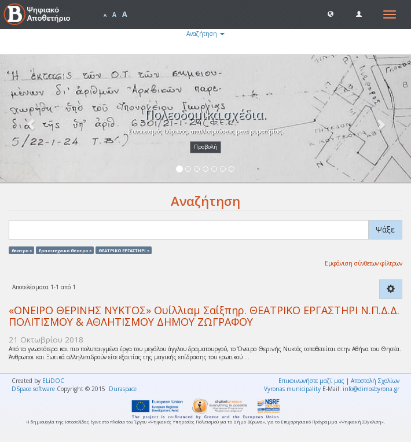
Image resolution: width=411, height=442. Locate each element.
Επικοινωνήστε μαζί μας (311, 381)
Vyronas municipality (292, 389)
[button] (330, 13)
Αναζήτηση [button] (205, 34)
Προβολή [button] (205, 146)
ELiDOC (53, 381)
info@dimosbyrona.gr (371, 389)
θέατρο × (22, 250)
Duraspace (123, 389)
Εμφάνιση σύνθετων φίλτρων (363, 263)
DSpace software (33, 389)
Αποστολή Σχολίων (375, 381)
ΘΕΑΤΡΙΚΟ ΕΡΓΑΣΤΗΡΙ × (123, 250)
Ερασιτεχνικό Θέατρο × (65, 250)
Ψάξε (385, 229)
